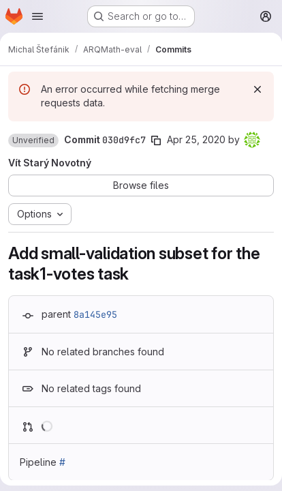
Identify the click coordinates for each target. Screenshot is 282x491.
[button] (33, 140)
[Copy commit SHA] (156, 140)
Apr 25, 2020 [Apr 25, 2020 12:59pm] (196, 139)
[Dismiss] (257, 89)
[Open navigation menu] (37, 16)
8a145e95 (95, 314)
